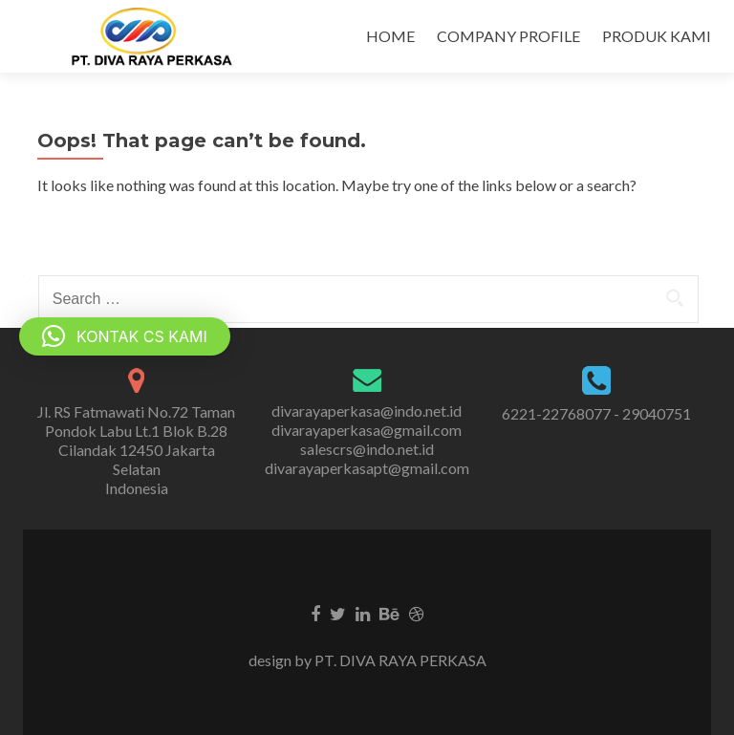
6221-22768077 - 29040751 (596, 413)
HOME (390, 36)
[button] (124, 336)
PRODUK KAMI (656, 36)
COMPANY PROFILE (508, 36)
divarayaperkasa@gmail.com (366, 430)
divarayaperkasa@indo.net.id (366, 410)
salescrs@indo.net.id (367, 449)
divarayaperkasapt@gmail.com (367, 468)
